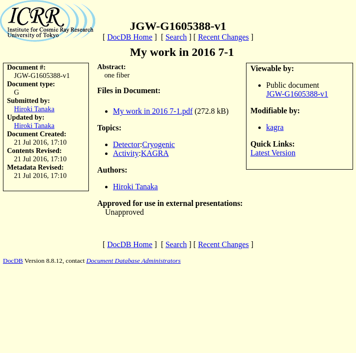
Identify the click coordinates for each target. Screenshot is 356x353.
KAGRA (155, 153)
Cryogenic (158, 144)
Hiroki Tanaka (34, 109)
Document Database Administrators (133, 260)
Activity (125, 153)
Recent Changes (223, 37)
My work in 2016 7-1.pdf (152, 111)
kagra (275, 127)
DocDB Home (129, 37)
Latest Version (273, 153)
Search (176, 37)
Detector (126, 144)
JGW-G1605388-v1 (297, 94)
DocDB (13, 260)
